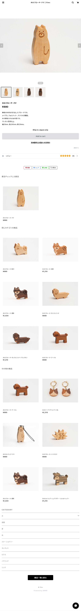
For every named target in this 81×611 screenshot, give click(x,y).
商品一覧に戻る (40, 578)
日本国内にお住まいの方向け (40, 142)
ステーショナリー (7, 542)
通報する (76, 148)
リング (4, 567)
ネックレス (5, 548)
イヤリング (5, 561)
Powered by (40, 590)
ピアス (4, 555)
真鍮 (3, 522)
